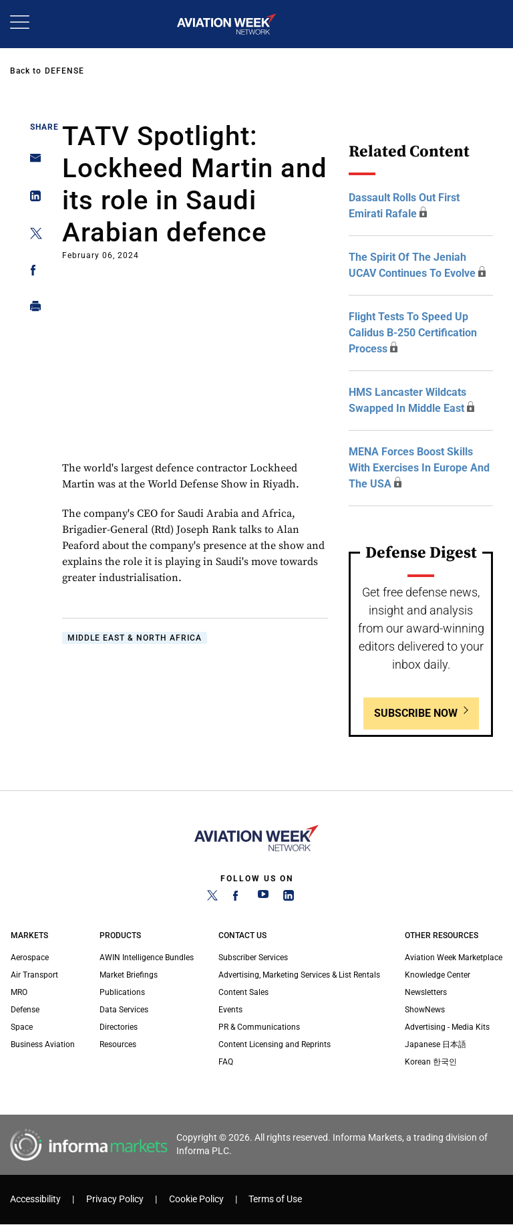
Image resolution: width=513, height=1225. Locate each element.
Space (22, 1027)
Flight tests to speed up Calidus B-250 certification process (413, 332)
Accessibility (35, 1199)
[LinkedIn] (288, 898)
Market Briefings (129, 975)
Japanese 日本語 (435, 1044)
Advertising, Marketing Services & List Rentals (299, 975)
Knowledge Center (437, 975)
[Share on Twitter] (31, 235)
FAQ (225, 1062)
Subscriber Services (253, 957)
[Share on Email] (31, 162)
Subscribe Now (416, 713)
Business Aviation (43, 1044)
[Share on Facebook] (31, 272)
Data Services (124, 1009)
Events (230, 1009)
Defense (64, 71)
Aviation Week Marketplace (453, 957)
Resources (118, 1044)
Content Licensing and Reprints (274, 1044)
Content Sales (243, 992)
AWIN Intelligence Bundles (147, 957)
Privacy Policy (115, 1199)
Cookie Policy (196, 1199)
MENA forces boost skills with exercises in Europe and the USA (419, 467)
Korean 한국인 (431, 1062)
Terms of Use (275, 1199)
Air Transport (34, 975)
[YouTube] (263, 898)
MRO (19, 992)
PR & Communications (259, 1027)
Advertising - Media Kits (447, 1027)
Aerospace (30, 957)
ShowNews (425, 1009)
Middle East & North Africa (134, 638)
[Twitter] (212, 898)
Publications (122, 992)
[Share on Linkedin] (31, 199)
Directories (119, 1027)
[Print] (31, 309)
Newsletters (426, 992)
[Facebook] (237, 898)
